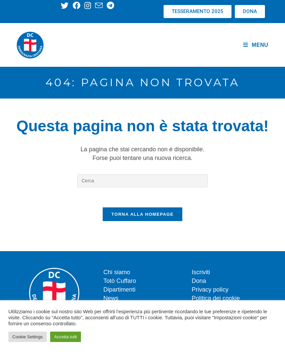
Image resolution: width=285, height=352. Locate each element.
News (110, 298)
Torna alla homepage (142, 214)
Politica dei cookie (216, 298)
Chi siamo (116, 272)
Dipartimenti (119, 289)
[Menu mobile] (255, 45)
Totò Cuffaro (119, 281)
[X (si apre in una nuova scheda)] (66, 5)
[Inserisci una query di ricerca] (142, 180)
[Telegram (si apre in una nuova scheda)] (110, 5)
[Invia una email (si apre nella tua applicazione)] (99, 5)
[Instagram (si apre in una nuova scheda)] (87, 5)
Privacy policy (210, 289)
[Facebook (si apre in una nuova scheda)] (76, 5)
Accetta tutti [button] (65, 336)
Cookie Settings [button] (27, 336)
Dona (199, 281)
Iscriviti (201, 272)
